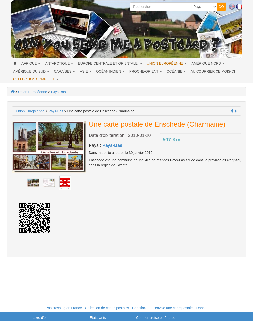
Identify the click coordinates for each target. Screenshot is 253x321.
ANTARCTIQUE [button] (59, 63)
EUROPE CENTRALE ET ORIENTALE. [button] (110, 63)
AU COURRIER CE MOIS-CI (213, 71)
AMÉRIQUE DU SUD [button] (31, 71)
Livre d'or (40, 318)
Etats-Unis (98, 318)
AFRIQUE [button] (30, 63)
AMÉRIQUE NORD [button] (207, 63)
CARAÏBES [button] (64, 71)
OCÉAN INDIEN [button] (110, 71)
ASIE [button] (85, 71)
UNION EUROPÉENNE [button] (167, 63)
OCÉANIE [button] (176, 71)
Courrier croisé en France (155, 318)
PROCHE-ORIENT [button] (145, 71)
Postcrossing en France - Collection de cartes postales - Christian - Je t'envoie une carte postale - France (126, 308)
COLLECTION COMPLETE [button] (35, 79)
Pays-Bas (112, 145)
